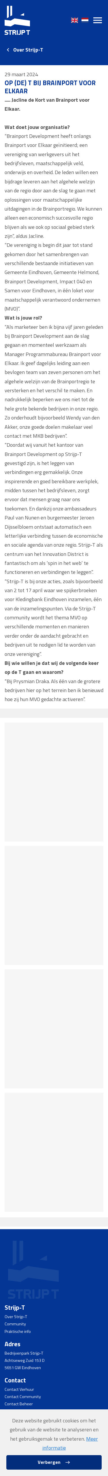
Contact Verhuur (19, 1389)
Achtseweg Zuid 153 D (25, 1360)
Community (15, 1324)
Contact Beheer (19, 1404)
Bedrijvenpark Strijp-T (24, 1353)
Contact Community (23, 1396)
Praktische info (18, 1331)
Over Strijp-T (28, 50)
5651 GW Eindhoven (23, 1367)
